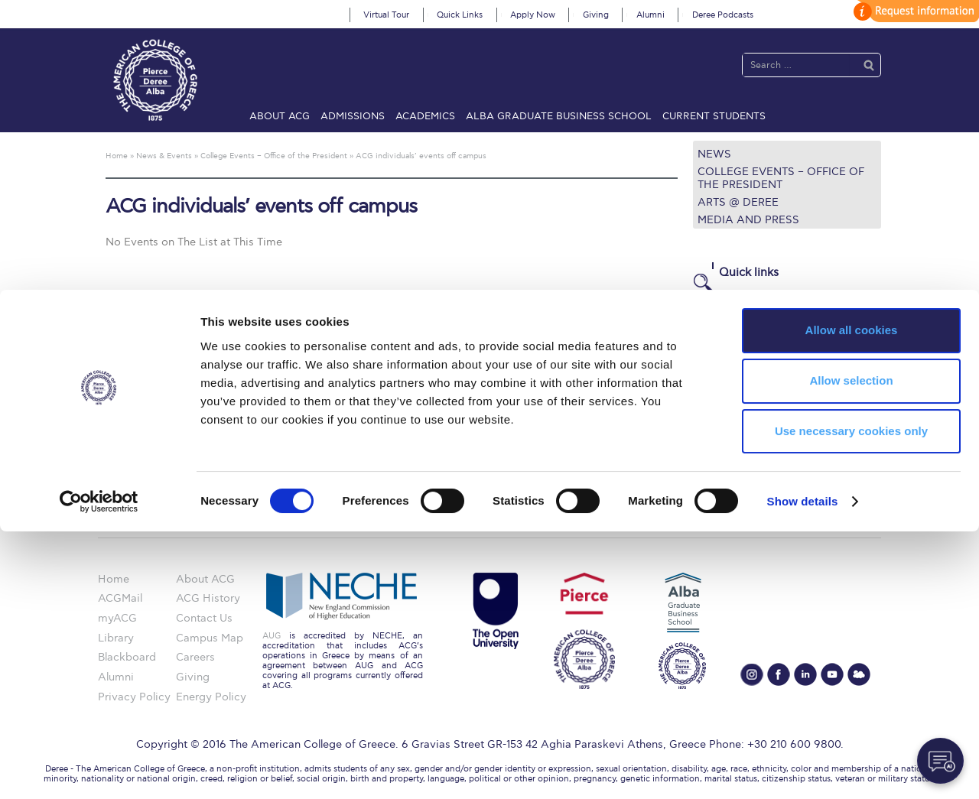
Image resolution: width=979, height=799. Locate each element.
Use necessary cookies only (851, 698)
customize (914, 11)
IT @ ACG (718, 388)
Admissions (352, 116)
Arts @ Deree (738, 202)
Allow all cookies (851, 597)
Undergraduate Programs (757, 314)
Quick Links (460, 15)
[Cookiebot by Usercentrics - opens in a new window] (99, 769)
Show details (802, 768)
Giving (596, 15)
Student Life (724, 426)
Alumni (650, 15)
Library (711, 370)
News (714, 154)
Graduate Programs (743, 332)
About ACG (279, 116)
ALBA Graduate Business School (559, 116)
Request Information (745, 444)
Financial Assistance (745, 351)
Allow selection (851, 647)
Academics (425, 116)
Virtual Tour (386, 15)
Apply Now (532, 15)
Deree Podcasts (722, 15)
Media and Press (748, 219)
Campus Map (726, 407)
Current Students (714, 116)
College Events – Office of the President (781, 178)
